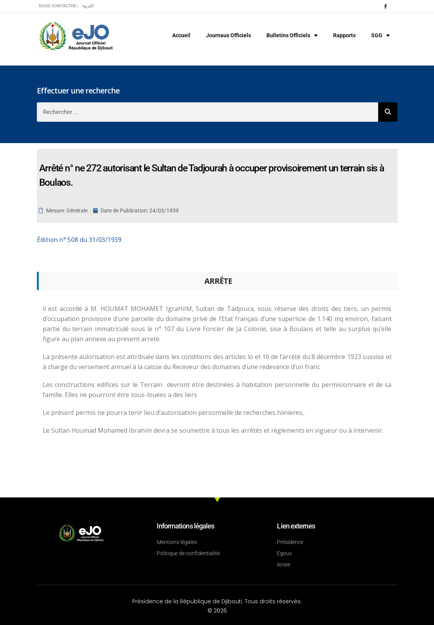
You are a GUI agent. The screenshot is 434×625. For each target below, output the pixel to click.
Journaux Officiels (228, 35)
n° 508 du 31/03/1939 (79, 239)
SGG (380, 35)
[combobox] (207, 112)
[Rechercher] (388, 112)
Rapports (344, 35)
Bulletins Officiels (292, 35)
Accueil (181, 35)
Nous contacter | (58, 6)
